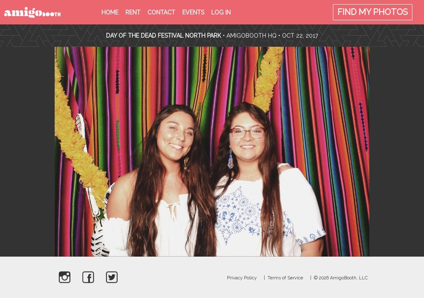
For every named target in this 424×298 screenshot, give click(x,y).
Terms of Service (285, 278)
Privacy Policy (242, 278)
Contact (161, 12)
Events (193, 12)
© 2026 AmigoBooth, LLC (341, 278)
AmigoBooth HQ (251, 35)
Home (109, 12)
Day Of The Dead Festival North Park (163, 35)
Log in (221, 12)
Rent (132, 12)
